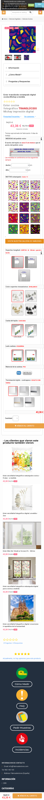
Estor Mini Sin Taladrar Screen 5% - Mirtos (19, 551)
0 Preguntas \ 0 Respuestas (13, 643)
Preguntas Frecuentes (12, 116)
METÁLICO (27, 373)
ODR (4, 783)
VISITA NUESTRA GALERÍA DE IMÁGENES (24, 241)
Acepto (31, 5)
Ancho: (8, 165)
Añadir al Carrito (27, 796)
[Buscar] (22, 12)
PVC (18, 373)
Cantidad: (9, 418)
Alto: (7, 170)
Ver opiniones (30, 116)
